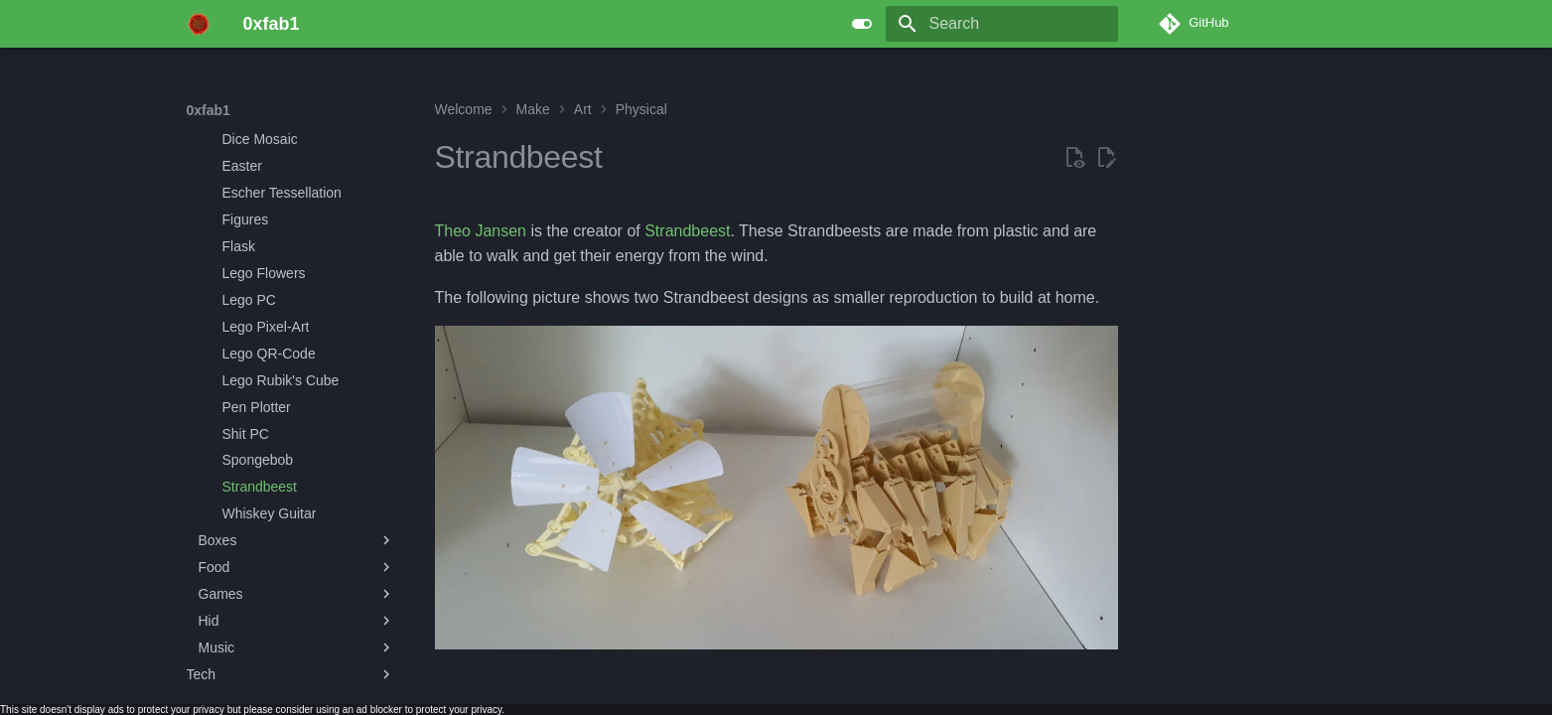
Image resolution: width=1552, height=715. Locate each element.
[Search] (1002, 24)
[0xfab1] (199, 24)
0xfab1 (208, 110)
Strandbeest (687, 230)
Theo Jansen (481, 230)
